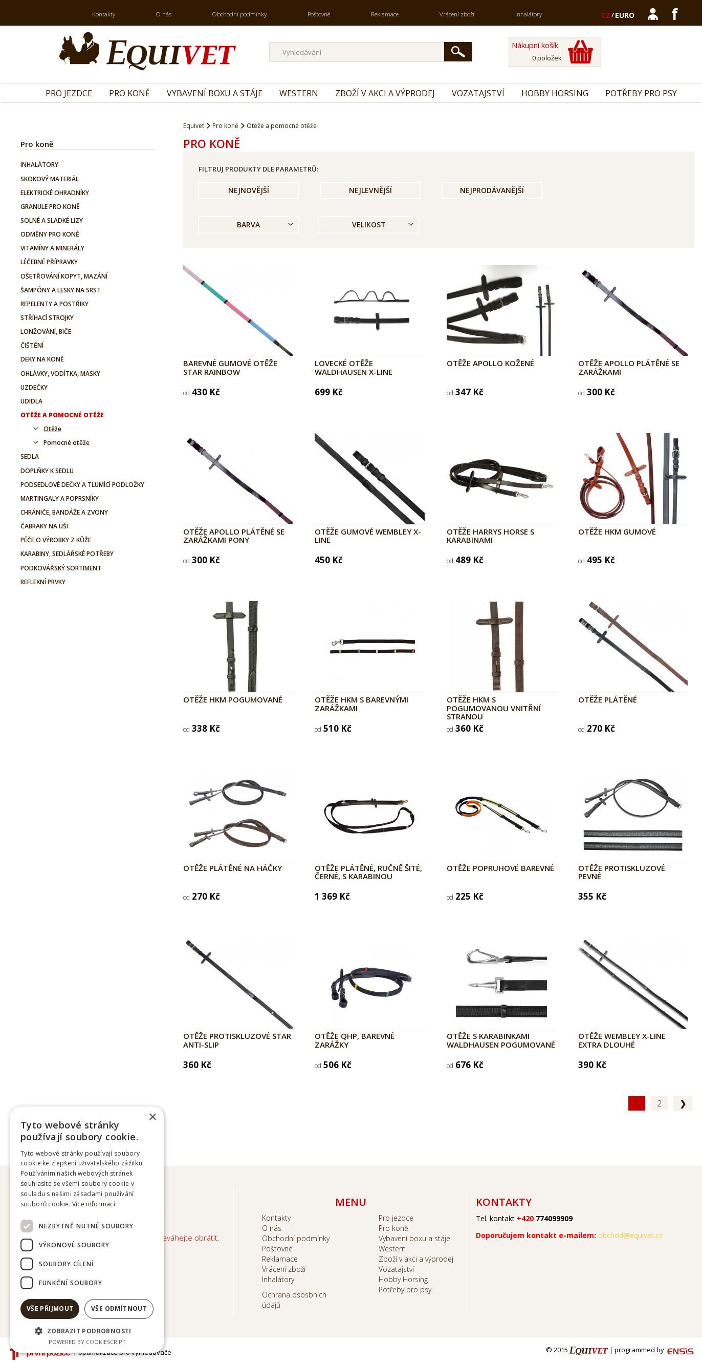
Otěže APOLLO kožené (490, 363)
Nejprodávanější (492, 190)
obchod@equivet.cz (630, 1235)
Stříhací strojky (47, 317)
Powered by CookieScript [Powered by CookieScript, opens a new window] (87, 1342)
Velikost (369, 224)
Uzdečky (34, 387)
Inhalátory (528, 14)
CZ (605, 15)
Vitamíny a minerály (52, 248)
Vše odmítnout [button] (119, 1308)
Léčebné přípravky (49, 262)
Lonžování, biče (45, 331)
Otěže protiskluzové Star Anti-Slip (237, 1040)
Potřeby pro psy (641, 93)
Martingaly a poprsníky (59, 498)
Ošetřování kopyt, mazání (63, 276)
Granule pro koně (50, 206)
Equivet (193, 125)
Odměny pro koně (49, 234)
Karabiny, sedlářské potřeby (67, 553)
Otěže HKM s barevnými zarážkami (361, 703)
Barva (248, 224)
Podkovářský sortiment (60, 568)
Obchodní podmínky (239, 14)
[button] (86, 1330)
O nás (163, 14)
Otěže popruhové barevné (500, 868)
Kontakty (103, 14)
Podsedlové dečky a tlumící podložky (82, 484)
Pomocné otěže (66, 442)
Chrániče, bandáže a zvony (64, 512)
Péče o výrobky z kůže (55, 540)
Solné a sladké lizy (51, 220)
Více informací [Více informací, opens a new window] (93, 1204)
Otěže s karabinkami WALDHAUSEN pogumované (501, 1040)
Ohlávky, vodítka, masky (60, 373)
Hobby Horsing (554, 93)
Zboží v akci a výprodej (385, 93)
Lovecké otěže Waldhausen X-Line (353, 367)
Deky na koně (42, 359)
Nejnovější (248, 190)
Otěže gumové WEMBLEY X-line (368, 535)
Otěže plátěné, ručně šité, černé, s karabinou (368, 872)
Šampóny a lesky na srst (60, 290)
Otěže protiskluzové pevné (621, 872)
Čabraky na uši (44, 526)
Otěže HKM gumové (617, 531)
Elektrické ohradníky (54, 192)
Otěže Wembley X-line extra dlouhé (622, 1040)
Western (298, 93)
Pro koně (129, 93)
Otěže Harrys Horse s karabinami (490, 535)
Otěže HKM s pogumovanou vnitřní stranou (494, 707)
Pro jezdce (69, 93)
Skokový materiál (49, 179)
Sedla (29, 456)
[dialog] (87, 1229)
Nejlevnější (370, 190)
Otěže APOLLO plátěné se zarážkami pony (233, 535)
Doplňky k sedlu (47, 470)
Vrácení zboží (457, 14)
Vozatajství (478, 93)
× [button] (152, 1117)
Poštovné (319, 14)
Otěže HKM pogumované (232, 699)
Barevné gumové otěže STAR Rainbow (230, 367)
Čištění (31, 345)
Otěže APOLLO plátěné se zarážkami (628, 367)
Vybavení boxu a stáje (214, 93)
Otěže (52, 428)
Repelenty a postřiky (54, 304)
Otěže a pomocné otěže (62, 415)
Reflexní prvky (42, 582)
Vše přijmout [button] (50, 1308)
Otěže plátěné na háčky (232, 868)
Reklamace (385, 14)
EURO (624, 15)
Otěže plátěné (607, 699)
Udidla (31, 401)
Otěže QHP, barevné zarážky (354, 1040)
